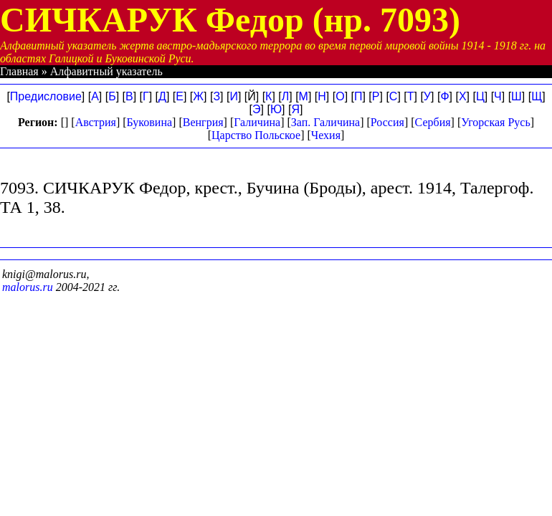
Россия (387, 122)
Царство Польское (255, 135)
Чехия (326, 135)
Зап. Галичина (325, 122)
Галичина (257, 122)
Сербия (433, 122)
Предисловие (46, 96)
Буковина (150, 122)
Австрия (95, 122)
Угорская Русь (495, 122)
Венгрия (203, 122)
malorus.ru (27, 287)
